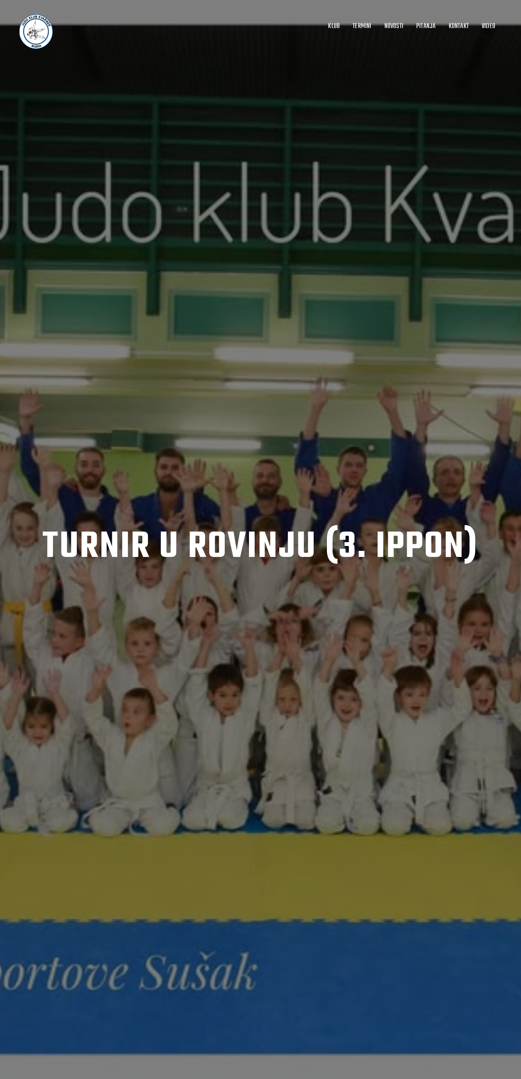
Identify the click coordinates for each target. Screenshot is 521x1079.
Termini (362, 26)
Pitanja (425, 26)
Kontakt (459, 26)
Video (488, 26)
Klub (334, 26)
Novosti (393, 26)
